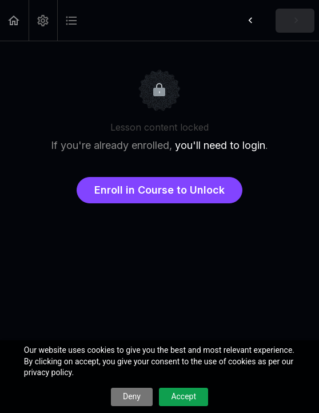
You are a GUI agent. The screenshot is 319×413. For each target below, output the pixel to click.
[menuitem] (43, 20)
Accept (183, 396)
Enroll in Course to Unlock (159, 190)
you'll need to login (220, 145)
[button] (14, 20)
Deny (132, 396)
